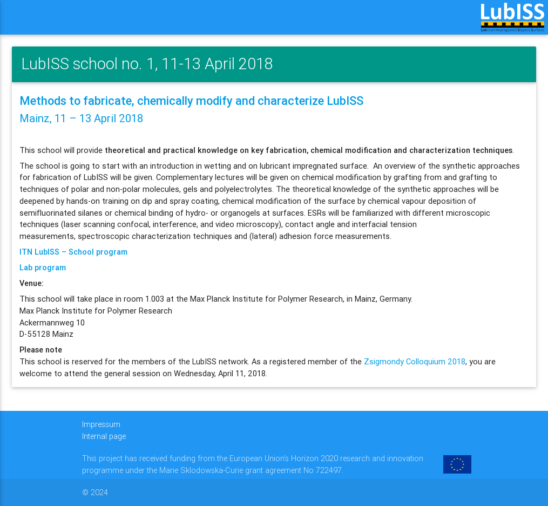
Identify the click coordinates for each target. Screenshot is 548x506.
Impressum (101, 424)
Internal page (104, 436)
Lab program (42, 267)
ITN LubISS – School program (73, 252)
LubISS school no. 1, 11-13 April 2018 (147, 64)
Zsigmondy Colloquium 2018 (414, 361)
